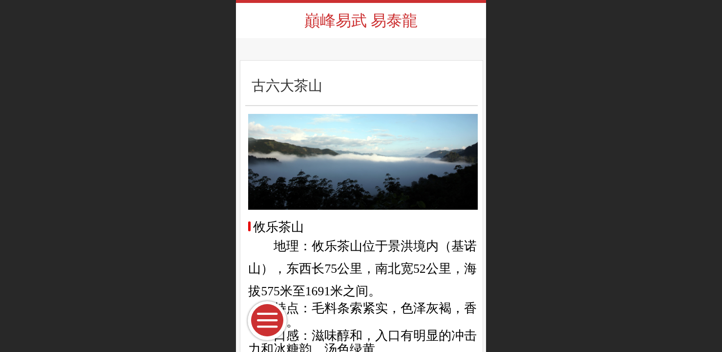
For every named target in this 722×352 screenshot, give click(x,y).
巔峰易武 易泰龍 (361, 20)
